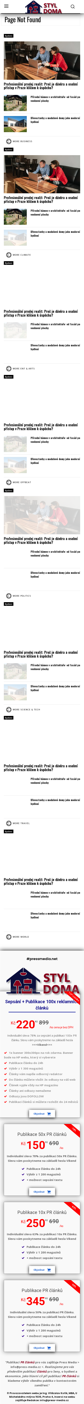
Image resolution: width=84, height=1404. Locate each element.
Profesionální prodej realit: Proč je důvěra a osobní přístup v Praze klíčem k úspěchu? (41, 86)
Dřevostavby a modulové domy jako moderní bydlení (55, 120)
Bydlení (8, 36)
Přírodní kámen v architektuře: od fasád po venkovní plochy (55, 99)
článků (42, 1371)
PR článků (27, 1362)
